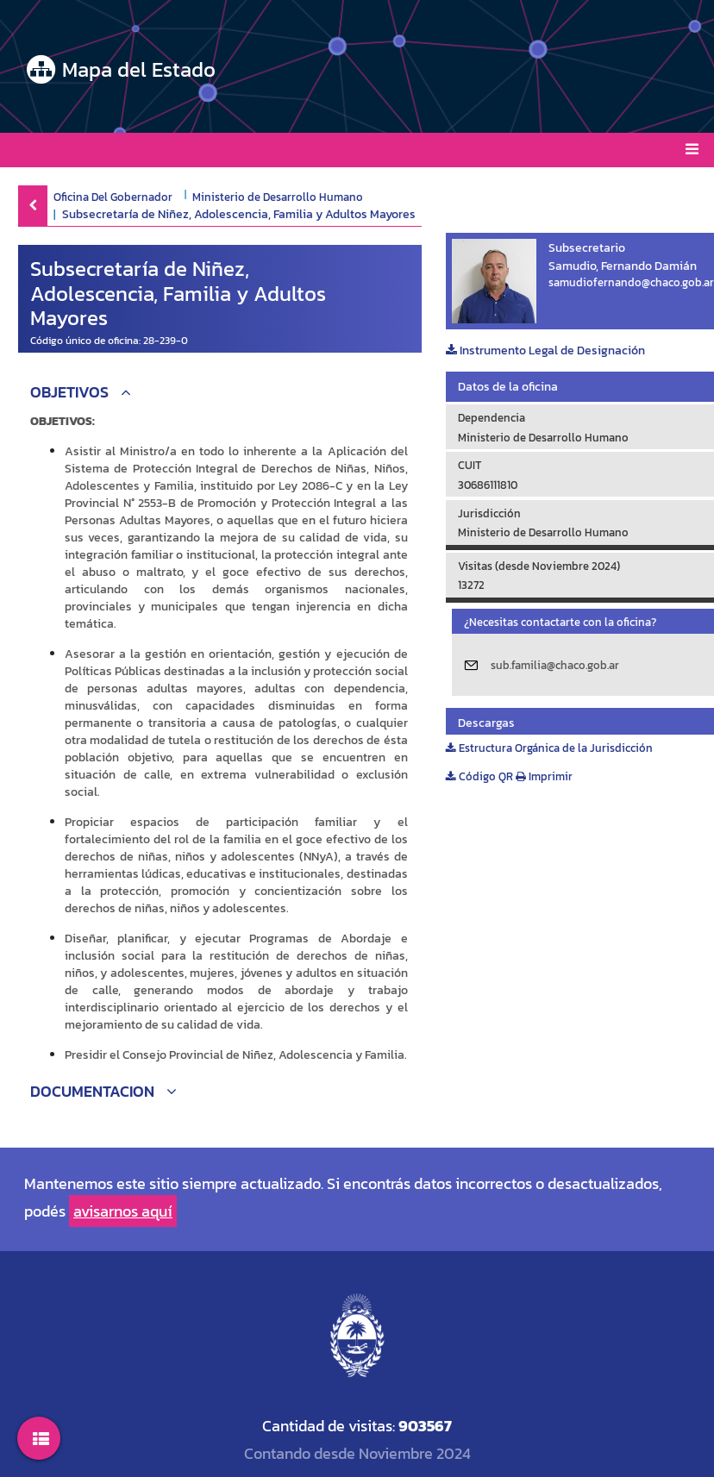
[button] (220, 394)
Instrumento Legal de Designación (545, 350)
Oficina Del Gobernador (112, 196)
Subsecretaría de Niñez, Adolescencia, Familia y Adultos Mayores (239, 214)
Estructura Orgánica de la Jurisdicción (549, 748)
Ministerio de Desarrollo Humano (277, 196)
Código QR (479, 776)
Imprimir (544, 776)
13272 (471, 585)
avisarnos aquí (122, 1211)
